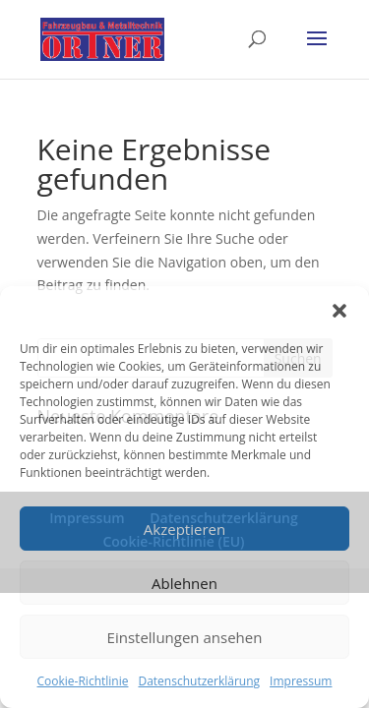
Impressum (301, 681)
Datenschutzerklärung (199, 681)
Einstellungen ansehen (185, 637)
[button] (339, 311)
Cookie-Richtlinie (83, 681)
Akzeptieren (184, 529)
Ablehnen (184, 583)
